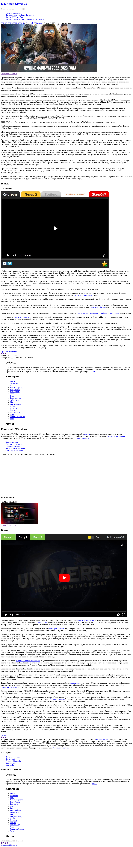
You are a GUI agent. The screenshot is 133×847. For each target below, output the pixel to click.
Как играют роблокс (57, 628)
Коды (12, 396)
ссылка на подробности (83, 295)
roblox (12, 381)
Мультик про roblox (13, 13)
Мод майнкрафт (16, 404)
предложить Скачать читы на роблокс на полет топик (98, 313)
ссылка (87, 434)
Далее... (94, 372)
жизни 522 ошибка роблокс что (28, 661)
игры (12, 385)
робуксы (13, 408)
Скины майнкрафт (17, 417)
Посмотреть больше (98, 307)
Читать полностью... (84, 438)
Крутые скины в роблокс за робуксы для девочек (25, 19)
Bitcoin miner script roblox (16, 448)
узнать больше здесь (86, 620)
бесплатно (14, 383)
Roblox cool (10, 759)
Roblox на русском (13, 757)
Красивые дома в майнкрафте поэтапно (21, 15)
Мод (12, 402)
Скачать (13, 410)
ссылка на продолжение (23, 317)
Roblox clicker (11, 765)
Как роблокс (15, 390)
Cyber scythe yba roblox (15, 450)
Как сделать (15, 392)
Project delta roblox (13, 446)
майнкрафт (14, 400)
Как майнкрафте (16, 388)
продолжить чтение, (9, 687)
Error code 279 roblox (14, 3)
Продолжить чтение (9, 351)
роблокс (13, 406)
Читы (12, 419)
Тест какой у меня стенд (15, 444)
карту (12, 394)
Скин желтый (42, 622)
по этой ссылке (102, 740)
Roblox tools (10, 763)
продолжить (75, 683)
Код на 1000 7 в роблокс (15, 17)
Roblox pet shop (12, 442)
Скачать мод (15, 413)
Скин (12, 415)
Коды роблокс (15, 398)
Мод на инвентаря (57, 699)
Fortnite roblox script (13, 761)
